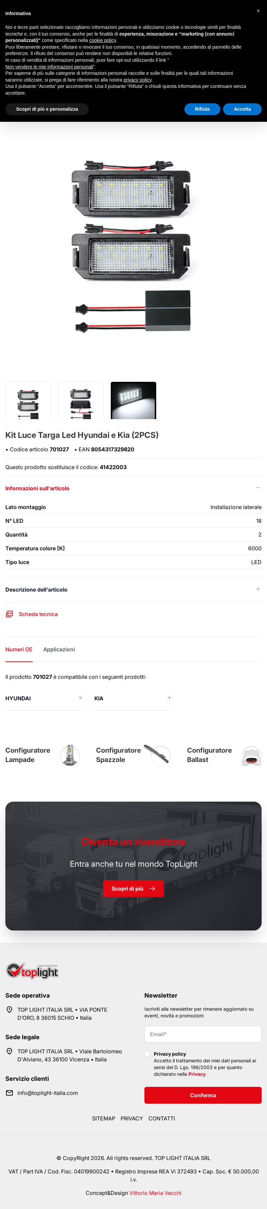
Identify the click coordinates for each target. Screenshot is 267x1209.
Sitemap (103, 1118)
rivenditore (133, 842)
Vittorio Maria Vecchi (155, 1193)
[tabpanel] (133, 691)
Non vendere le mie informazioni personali (49, 66)
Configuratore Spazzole (118, 755)
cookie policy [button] (102, 40)
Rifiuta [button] (202, 109)
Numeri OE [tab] (19, 649)
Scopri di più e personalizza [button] (47, 109)
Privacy (197, 1074)
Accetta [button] (242, 109)
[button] (258, 10)
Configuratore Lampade (27, 755)
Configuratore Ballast (209, 755)
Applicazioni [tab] (59, 649)
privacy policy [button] (137, 80)
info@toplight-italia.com (47, 1093)
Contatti (161, 1118)
